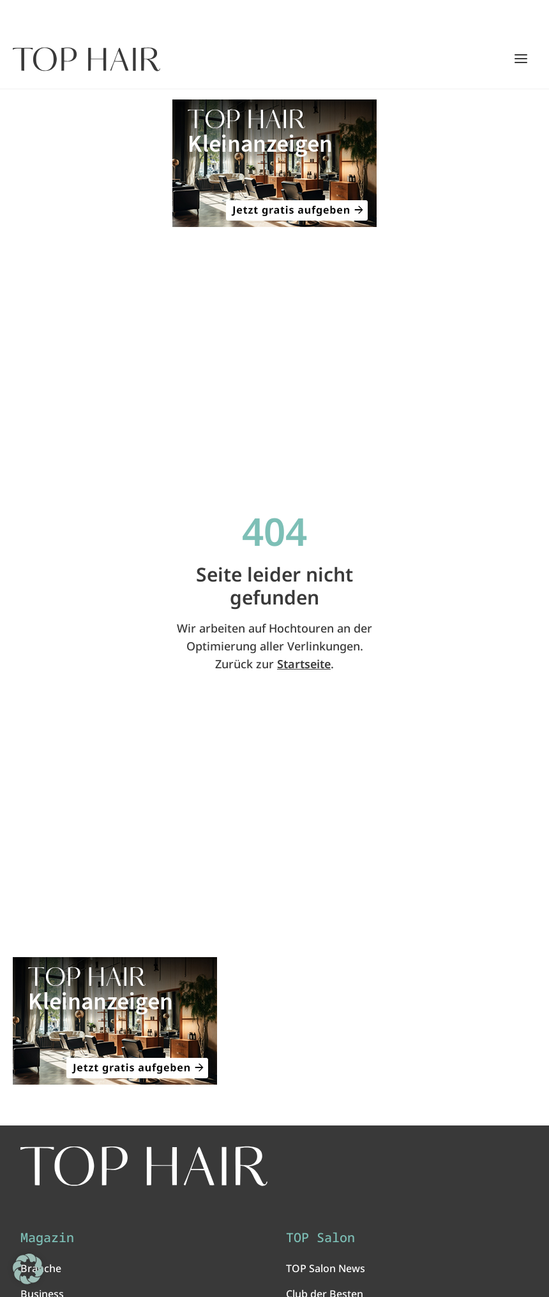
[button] (28, 1269)
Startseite (304, 663)
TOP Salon (320, 1237)
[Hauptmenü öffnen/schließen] (521, 58)
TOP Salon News (325, 1268)
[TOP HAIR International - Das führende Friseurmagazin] (143, 1166)
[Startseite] (86, 59)
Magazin (47, 1237)
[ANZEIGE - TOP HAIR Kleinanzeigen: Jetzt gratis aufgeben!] (274, 163)
